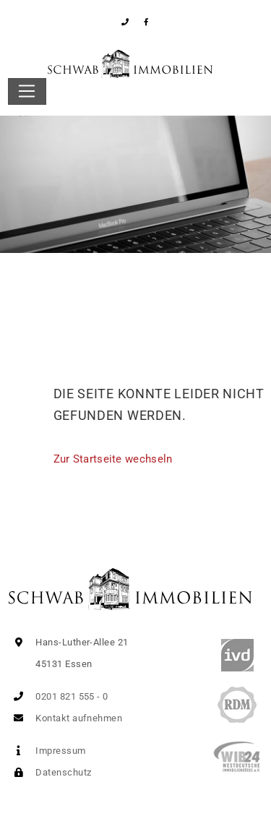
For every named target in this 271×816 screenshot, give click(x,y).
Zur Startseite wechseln (113, 458)
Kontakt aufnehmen (65, 718)
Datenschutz (49, 772)
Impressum (47, 750)
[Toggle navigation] (27, 92)
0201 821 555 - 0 (58, 696)
